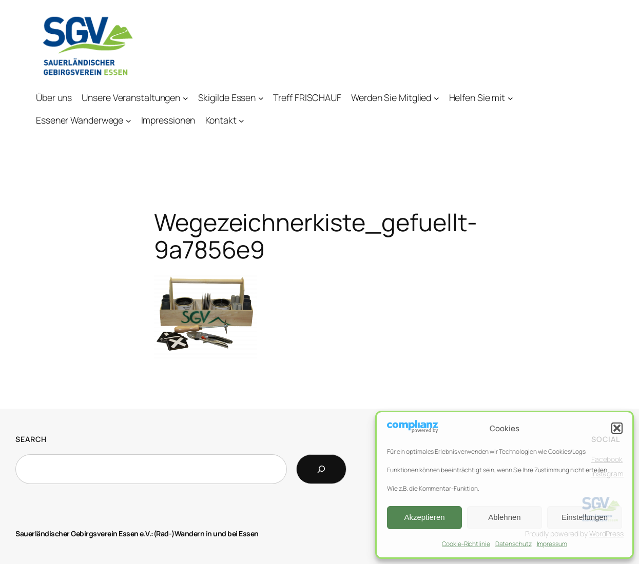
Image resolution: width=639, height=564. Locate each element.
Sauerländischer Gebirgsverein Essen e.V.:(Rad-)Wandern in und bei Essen (137, 533)
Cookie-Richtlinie (466, 543)
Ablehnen (504, 517)
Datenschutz (513, 543)
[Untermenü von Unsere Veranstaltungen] (185, 97)
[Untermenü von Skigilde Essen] (261, 97)
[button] (617, 428)
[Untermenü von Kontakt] (241, 120)
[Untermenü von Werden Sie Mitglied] (436, 97)
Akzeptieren (424, 517)
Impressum (552, 543)
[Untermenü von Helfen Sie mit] (510, 97)
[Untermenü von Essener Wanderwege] (128, 120)
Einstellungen (584, 517)
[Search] (321, 469)
